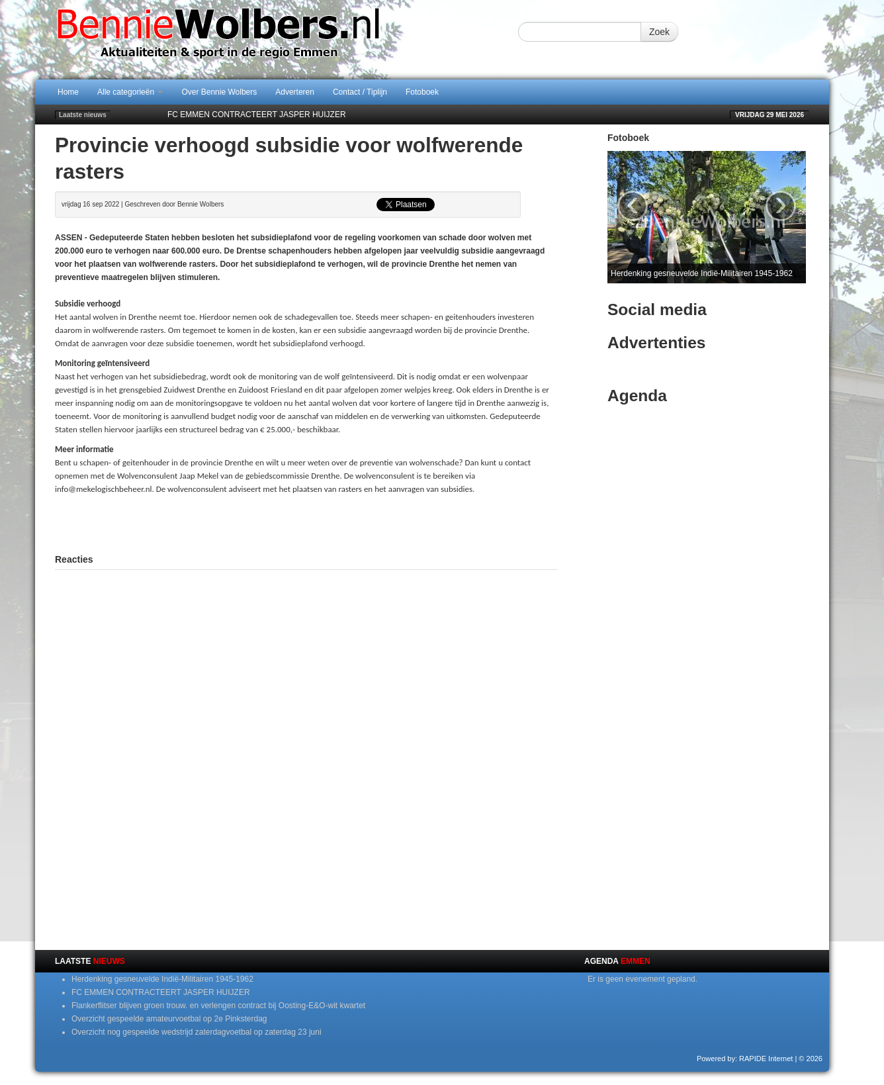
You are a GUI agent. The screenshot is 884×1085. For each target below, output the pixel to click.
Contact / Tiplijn (360, 92)
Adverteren (294, 92)
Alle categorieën (130, 92)
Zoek (659, 31)
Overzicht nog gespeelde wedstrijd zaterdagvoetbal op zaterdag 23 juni (196, 1032)
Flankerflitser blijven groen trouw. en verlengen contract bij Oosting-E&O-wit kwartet (218, 1005)
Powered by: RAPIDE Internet (745, 1058)
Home (68, 92)
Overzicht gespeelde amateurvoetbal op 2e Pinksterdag (169, 1018)
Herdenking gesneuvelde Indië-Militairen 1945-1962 (162, 979)
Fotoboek (422, 92)
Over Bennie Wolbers (219, 92)
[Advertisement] (306, 522)
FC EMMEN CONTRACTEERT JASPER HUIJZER (256, 114)
